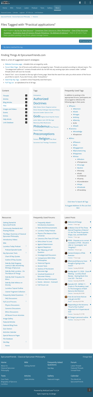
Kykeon (40, 120)
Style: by (46, 394)
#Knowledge (77, 131)
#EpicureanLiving (79, 151)
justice (35, 120)
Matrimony (36, 123)
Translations (52, 142)
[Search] (80, 3)
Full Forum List (43, 285)
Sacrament (36, 142)
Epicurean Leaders (38, 112)
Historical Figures (44, 263)
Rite (51, 139)
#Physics (72, 106)
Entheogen (45, 110)
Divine (35, 110)
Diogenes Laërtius (51, 107)
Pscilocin (35, 139)
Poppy (40, 130)
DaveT (70, 301)
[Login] (85, 2)
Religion (44, 138)
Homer (57, 117)
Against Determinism (45, 244)
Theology (46, 142)
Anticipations (37, 95)
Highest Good (45, 117)
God (51, 112)
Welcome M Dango (75, 222)
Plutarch (35, 130)
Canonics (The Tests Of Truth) (48, 238)
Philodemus (41, 126)
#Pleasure (76, 142)
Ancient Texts (42, 266)
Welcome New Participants (47, 279)
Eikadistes (71, 250)
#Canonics (72, 129)
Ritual (54, 139)
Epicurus (47, 112)
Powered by (46, 390)
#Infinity (76, 117)
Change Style (87, 357)
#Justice (80, 168)
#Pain (75, 145)
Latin (43, 120)
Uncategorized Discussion (47, 255)
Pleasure (55, 127)
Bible (34, 107)
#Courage (80, 165)
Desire (43, 107)
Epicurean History (54, 110)
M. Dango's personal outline (78, 317)
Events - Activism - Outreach (48, 282)
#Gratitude (81, 187)
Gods (36, 116)
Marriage (51, 120)
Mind (41, 123)
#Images (76, 114)
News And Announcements (47, 228)
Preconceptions (43, 134)
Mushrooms (47, 123)
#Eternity (76, 120)
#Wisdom (80, 159)
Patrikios (70, 320)
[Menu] (90, 3)
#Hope (79, 184)
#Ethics (71, 138)
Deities (39, 107)
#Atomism (77, 109)
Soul (41, 142)
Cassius (70, 224)
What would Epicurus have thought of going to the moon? (77, 263)
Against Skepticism (44, 247)
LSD (47, 120)
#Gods (75, 112)
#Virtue (75, 156)
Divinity (40, 110)
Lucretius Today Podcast (46, 231)
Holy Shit (52, 117)
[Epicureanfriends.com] (5, 3)
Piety (51, 127)
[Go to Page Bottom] (89, 390)
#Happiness (77, 154)
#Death (75, 126)
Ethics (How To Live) (45, 241)
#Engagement (78, 148)
